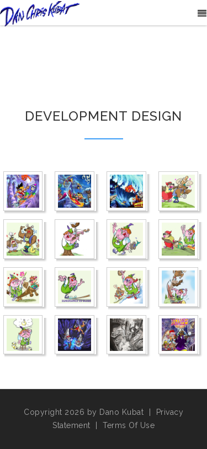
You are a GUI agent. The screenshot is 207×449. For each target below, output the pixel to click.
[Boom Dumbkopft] (179, 191)
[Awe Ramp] (24, 191)
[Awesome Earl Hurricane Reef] (127, 191)
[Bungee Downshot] (75, 335)
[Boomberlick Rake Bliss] (75, 287)
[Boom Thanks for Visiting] (179, 239)
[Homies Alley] (127, 335)
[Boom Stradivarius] (75, 239)
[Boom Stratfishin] (127, 239)
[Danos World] (39, 13)
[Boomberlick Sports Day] (179, 287)
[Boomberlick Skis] (127, 287)
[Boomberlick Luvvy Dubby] (24, 287)
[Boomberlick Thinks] (24, 335)
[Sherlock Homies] (179, 335)
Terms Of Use (129, 425)
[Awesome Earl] (75, 191)
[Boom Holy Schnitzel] (24, 239)
